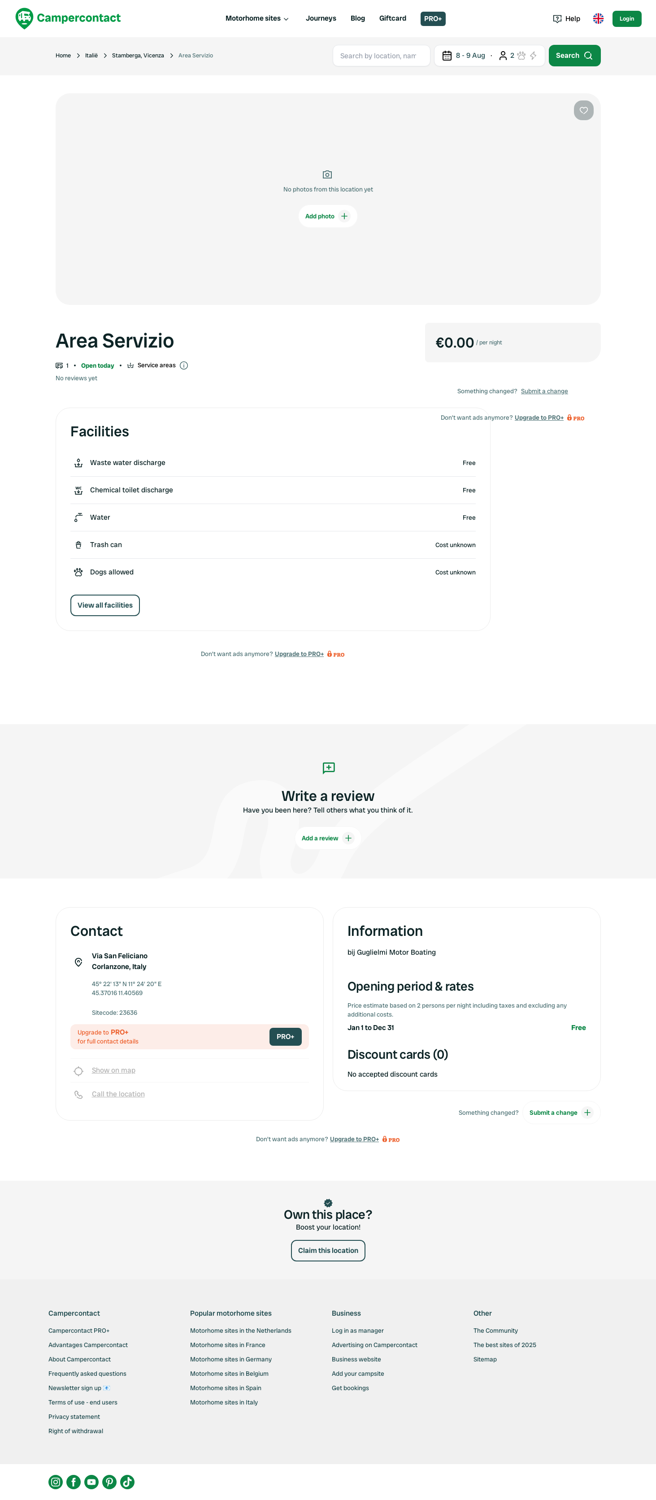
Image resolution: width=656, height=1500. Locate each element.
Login (627, 18)
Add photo (328, 216)
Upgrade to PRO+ (299, 654)
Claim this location (328, 1250)
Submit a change (544, 391)
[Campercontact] (68, 18)
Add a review (328, 838)
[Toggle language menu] (598, 19)
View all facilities (105, 605)
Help (566, 18)
